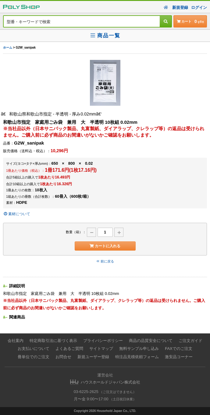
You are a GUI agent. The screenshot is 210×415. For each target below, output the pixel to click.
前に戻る (105, 261)
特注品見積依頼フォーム (137, 356)
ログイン (199, 7)
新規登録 (180, 7)
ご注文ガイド (190, 340)
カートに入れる (105, 246)
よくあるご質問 (69, 348)
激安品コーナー (179, 356)
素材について (16, 214)
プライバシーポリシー (103, 340)
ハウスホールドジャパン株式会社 (110, 382)
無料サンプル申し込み (139, 348)
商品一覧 (105, 36)
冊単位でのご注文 (33, 356)
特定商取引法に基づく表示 (53, 340)
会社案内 (15, 340)
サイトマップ (101, 348)
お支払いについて (33, 348)
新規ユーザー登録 (93, 356)
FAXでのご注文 (178, 348)
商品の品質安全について (151, 340)
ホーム (7, 47)
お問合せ (63, 356)
